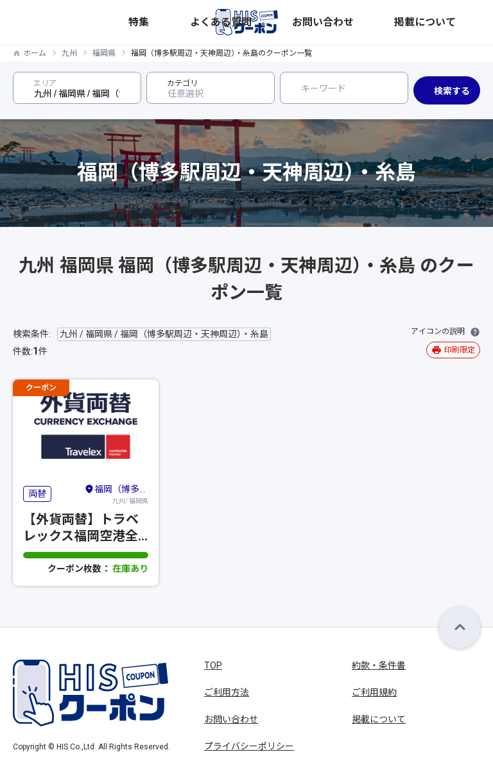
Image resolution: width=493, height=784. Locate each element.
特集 (302, 22)
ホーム (34, 53)
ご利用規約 (374, 692)
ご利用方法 (226, 692)
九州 (69, 53)
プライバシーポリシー (249, 746)
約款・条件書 (379, 665)
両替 (37, 493)
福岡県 (104, 53)
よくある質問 (342, 22)
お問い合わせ (399, 22)
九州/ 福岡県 (116, 494)
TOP (213, 665)
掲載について (455, 22)
